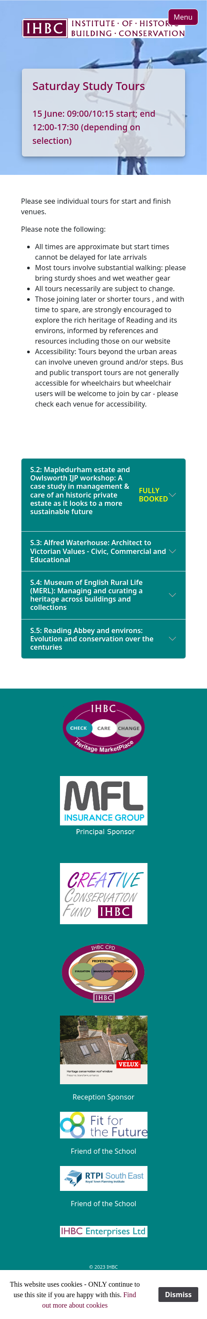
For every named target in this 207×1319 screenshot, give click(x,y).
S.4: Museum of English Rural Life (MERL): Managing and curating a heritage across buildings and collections (86, 595)
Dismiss (178, 1294)
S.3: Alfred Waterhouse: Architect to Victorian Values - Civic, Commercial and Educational (98, 551)
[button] (183, 17)
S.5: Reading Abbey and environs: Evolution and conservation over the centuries (92, 639)
